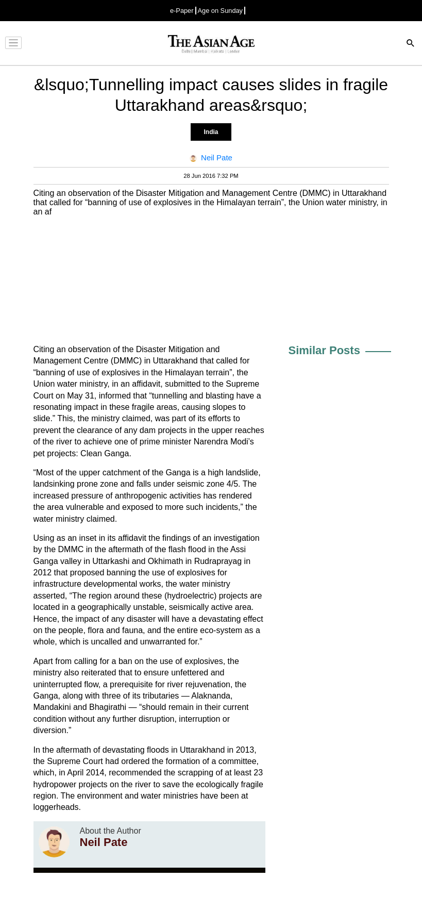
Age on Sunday (220, 10)
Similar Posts (324, 350)
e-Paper (182, 10)
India (211, 132)
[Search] (410, 44)
